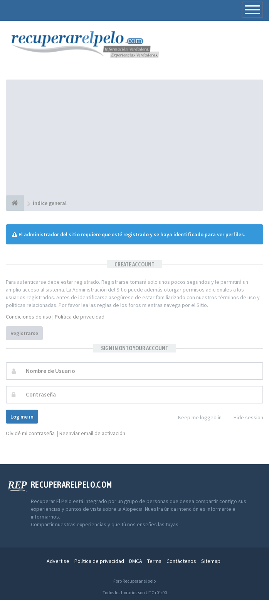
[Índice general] (15, 203)
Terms (154, 561)
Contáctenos (181, 561)
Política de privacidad (79, 316)
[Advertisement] (134, 137)
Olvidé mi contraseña (30, 433)
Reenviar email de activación (92, 433)
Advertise (58, 561)
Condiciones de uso (28, 316)
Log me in (22, 416)
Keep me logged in (196, 418)
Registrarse (24, 333)
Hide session (244, 418)
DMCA (135, 561)
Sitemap (210, 561)
